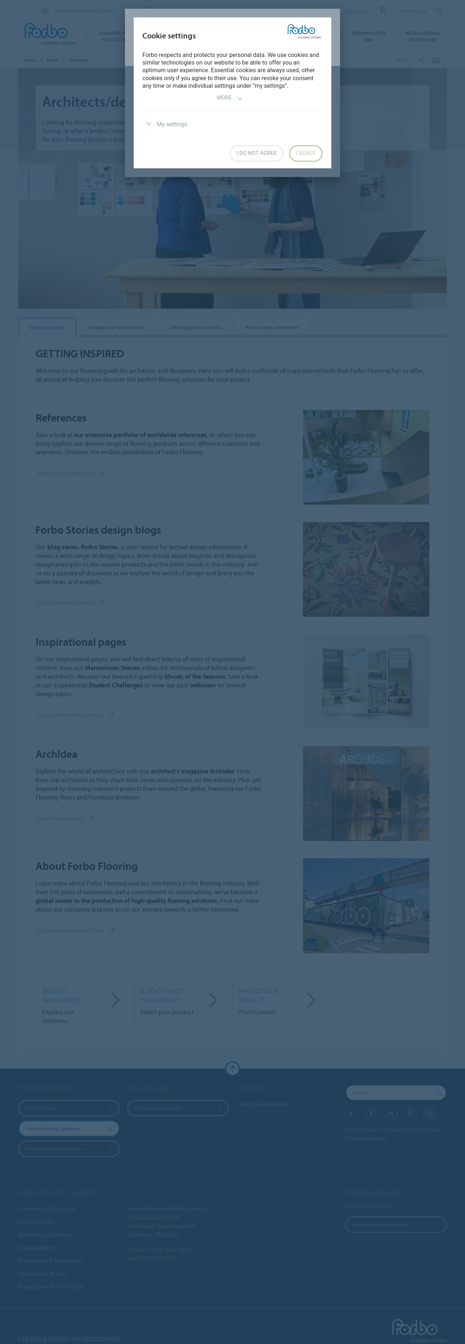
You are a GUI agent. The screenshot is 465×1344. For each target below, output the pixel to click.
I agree (306, 153)
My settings (164, 124)
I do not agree (256, 153)
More (230, 98)
